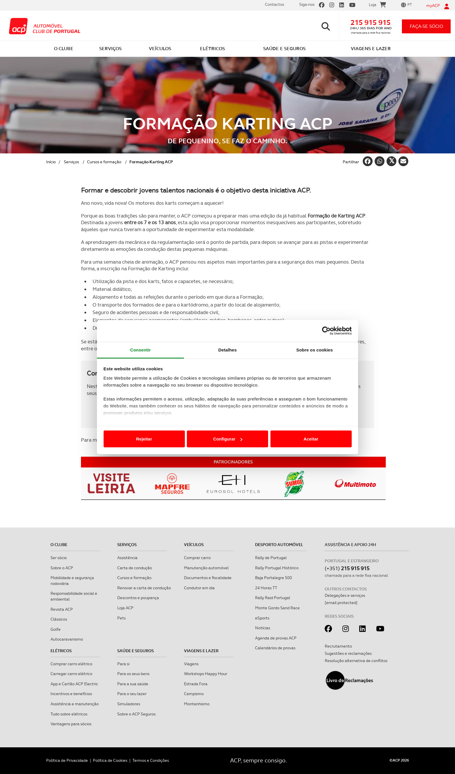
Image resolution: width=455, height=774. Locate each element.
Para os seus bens (133, 673)
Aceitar (311, 438)
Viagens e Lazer (201, 650)
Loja (377, 5)
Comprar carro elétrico (71, 663)
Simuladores (128, 703)
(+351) (347, 568)
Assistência (127, 557)
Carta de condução (134, 567)
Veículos (194, 544)
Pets (121, 618)
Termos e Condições (150, 760)
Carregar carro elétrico (71, 673)
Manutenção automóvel (206, 567)
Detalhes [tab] (227, 349)
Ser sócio (58, 557)
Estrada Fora (195, 683)
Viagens (191, 663)
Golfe (55, 629)
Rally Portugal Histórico (277, 567)
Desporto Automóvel (279, 544)
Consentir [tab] (140, 349)
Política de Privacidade (67, 760)
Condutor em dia (199, 587)
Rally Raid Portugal (272, 597)
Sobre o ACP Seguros (136, 714)
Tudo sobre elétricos (68, 714)
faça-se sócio (426, 26)
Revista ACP (61, 609)
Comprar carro (197, 557)
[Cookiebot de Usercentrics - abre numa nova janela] (326, 331)
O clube (58, 544)
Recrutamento (338, 646)
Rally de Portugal (271, 557)
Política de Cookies (110, 760)
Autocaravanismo (66, 639)
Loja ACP (125, 607)
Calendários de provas (275, 647)
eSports (262, 618)
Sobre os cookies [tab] (314, 349)
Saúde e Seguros (135, 650)
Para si (123, 663)
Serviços (71, 161)
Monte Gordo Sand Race (277, 607)
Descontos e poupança (138, 597)
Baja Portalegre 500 (273, 577)
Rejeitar (144, 438)
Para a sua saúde (132, 683)
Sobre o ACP (61, 567)
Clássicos (58, 619)
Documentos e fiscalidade (208, 577)
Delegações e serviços (345, 595)
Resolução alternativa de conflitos (356, 660)
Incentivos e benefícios (71, 693)
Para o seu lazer (132, 693)
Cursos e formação (104, 161)
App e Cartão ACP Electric (74, 683)
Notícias (262, 627)
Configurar (227, 438)
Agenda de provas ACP (276, 638)
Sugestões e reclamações (348, 653)
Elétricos (61, 650)
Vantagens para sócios (70, 723)
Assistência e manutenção (74, 703)
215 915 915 (371, 22)
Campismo (194, 693)
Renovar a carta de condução (144, 587)
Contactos (274, 4)
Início (51, 161)
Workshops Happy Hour (205, 673)
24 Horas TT (266, 587)
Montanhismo (197, 703)
